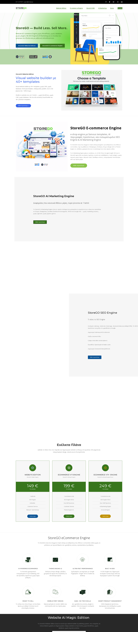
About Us (73, 609)
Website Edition (93, 609)
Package (72, 611)
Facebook (109, 609)
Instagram (109, 611)
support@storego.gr (28, 2)
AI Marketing (92, 614)
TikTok (108, 614)
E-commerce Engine (94, 611)
